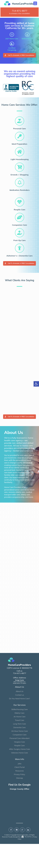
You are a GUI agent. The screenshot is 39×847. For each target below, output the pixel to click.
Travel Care (19, 723)
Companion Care (19, 738)
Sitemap (19, 781)
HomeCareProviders (22, 838)
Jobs (19, 767)
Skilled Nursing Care (19, 712)
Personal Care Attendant (20, 741)
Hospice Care (19, 745)
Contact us (19, 698)
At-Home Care (19, 720)
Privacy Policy (19, 777)
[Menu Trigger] (35, 3)
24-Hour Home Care (19, 734)
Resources (19, 774)
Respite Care (19, 748)
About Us (19, 694)
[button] (5, 88)
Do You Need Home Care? (19, 702)
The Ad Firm (26, 840)
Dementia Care (19, 730)
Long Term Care (19, 727)
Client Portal (19, 770)
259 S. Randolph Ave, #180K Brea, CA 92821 (19, 684)
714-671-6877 (19, 10)
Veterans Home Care (19, 756)
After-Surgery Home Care (19, 752)
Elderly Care (19, 716)
